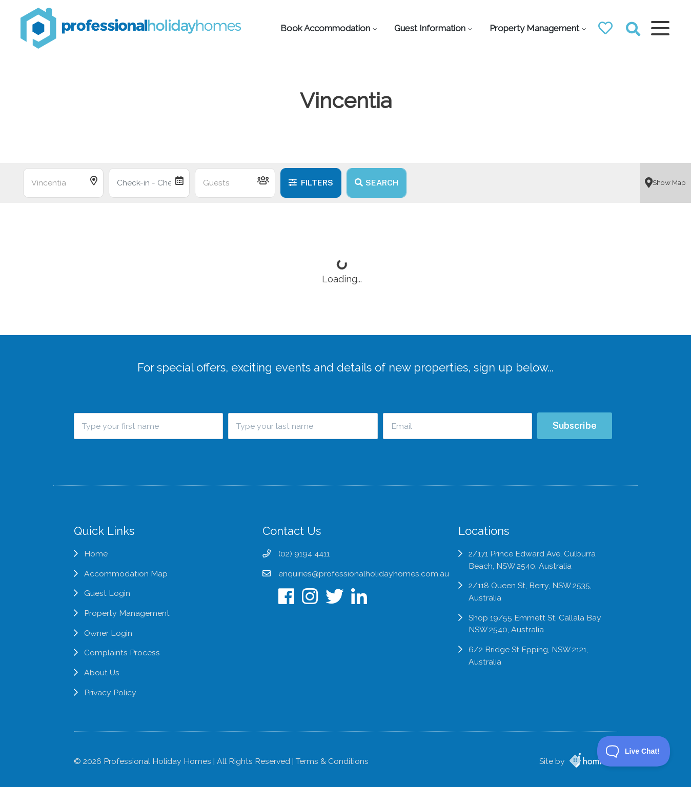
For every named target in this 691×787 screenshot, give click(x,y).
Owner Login (108, 633)
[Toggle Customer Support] (633, 751)
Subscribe (575, 425)
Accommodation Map (126, 573)
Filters (311, 183)
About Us (101, 672)
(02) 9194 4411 (304, 553)
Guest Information (429, 28)
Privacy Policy (110, 692)
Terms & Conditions (332, 761)
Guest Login (107, 593)
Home (96, 553)
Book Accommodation (325, 28)
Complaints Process (122, 652)
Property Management (534, 28)
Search (376, 183)
